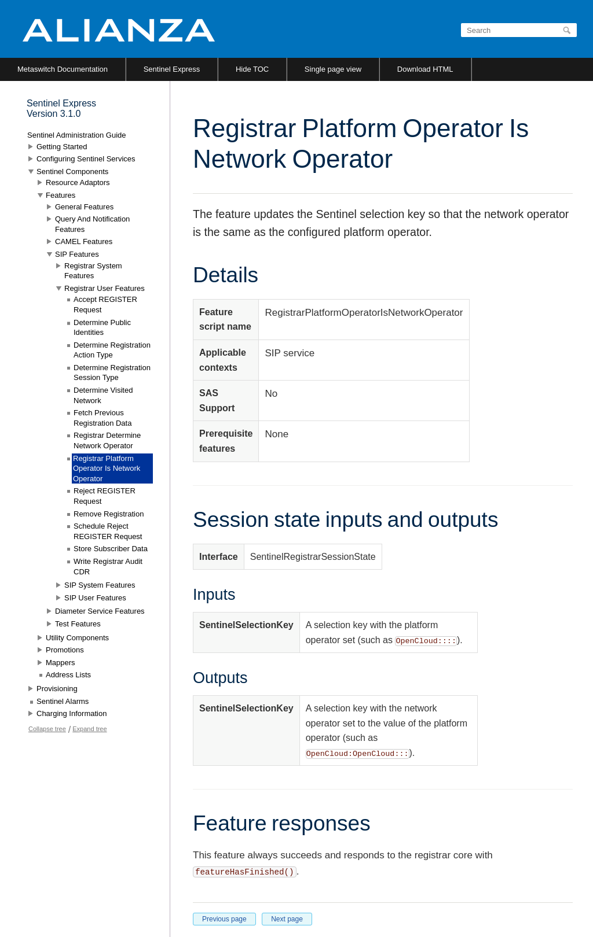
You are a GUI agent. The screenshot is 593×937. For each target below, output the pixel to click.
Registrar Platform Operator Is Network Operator (106, 468)
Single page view (333, 69)
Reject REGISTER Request (105, 496)
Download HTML (425, 69)
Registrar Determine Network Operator (107, 440)
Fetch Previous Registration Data (102, 417)
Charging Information (71, 713)
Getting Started (61, 146)
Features (60, 195)
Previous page (224, 919)
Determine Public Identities (102, 327)
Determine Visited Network (103, 395)
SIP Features (77, 254)
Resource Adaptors (78, 182)
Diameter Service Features (100, 611)
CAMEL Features (83, 241)
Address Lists (68, 674)
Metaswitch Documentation (62, 69)
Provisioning (57, 688)
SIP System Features (100, 585)
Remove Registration (109, 514)
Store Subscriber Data (111, 548)
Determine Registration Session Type (112, 372)
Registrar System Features (93, 271)
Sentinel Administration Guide (76, 135)
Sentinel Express (172, 69)
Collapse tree (47, 728)
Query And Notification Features (92, 224)
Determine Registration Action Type (112, 350)
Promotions (65, 649)
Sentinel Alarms (62, 701)
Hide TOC (252, 69)
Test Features (78, 623)
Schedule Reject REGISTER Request (108, 531)
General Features (84, 206)
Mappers (60, 662)
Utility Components (77, 637)
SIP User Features (95, 597)
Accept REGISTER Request (105, 304)
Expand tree (89, 728)
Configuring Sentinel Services (86, 158)
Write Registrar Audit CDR (108, 566)
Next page (287, 919)
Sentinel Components (72, 171)
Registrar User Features (104, 288)
